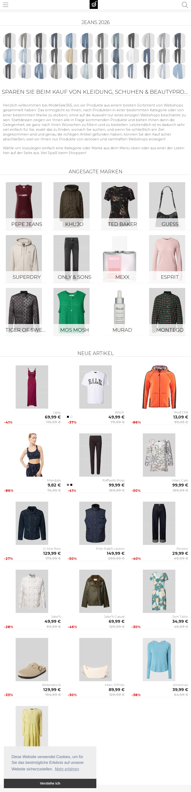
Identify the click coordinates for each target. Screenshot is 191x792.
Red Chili (181, 412)
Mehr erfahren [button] (67, 769)
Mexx (122, 277)
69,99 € (53, 417)
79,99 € (118, 422)
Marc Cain (180, 480)
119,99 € (53, 422)
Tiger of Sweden (28, 330)
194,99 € (53, 695)
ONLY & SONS (74, 277)
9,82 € (54, 485)
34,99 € (180, 621)
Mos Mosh (74, 330)
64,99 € (181, 695)
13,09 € (180, 417)
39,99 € (180, 689)
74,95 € (54, 490)
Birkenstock (51, 685)
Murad (122, 330)
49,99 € (116, 417)
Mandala (54, 480)
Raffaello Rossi (114, 480)
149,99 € (116, 553)
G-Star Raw (52, 548)
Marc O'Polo (115, 685)
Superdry (27, 277)
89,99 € (117, 689)
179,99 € (53, 558)
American (180, 685)
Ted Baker (122, 224)
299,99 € (116, 558)
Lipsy (57, 412)
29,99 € (180, 553)
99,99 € (117, 485)
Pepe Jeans (26, 224)
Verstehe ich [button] (50, 783)
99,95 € (181, 422)
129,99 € (52, 553)
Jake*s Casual (114, 616)
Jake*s (56, 616)
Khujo (74, 224)
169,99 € (117, 490)
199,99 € (180, 490)
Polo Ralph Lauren (110, 548)
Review (182, 548)
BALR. (120, 412)
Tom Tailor (180, 616)
